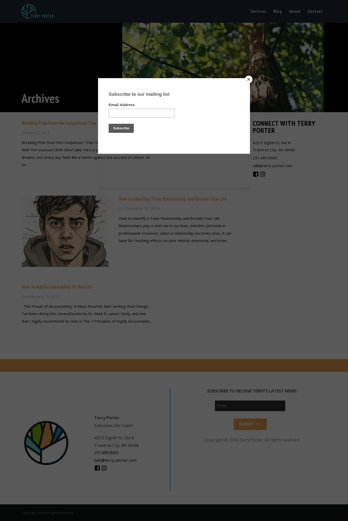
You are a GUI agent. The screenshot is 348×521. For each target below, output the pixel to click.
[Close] (248, 79)
